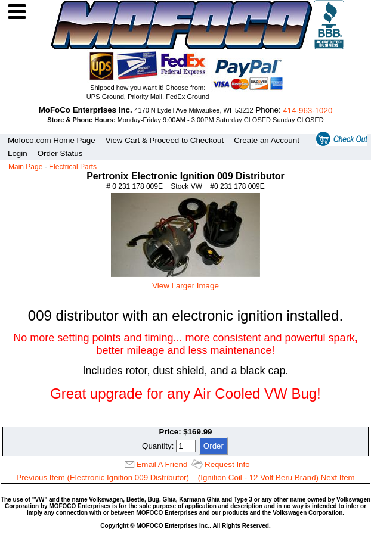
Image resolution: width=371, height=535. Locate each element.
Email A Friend (161, 464)
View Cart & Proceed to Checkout (165, 140)
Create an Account (266, 140)
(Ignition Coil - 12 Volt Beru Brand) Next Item (276, 477)
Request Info (227, 464)
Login (17, 153)
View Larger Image (185, 281)
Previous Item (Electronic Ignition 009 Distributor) (102, 477)
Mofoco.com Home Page (51, 140)
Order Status (60, 153)
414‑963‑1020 (307, 110)
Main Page (25, 167)
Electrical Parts (73, 167)
